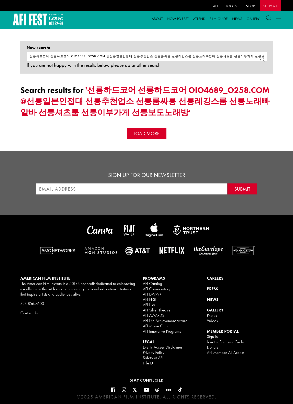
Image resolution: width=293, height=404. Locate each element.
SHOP (250, 6)
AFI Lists (149, 304)
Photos (212, 315)
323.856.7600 (32, 303)
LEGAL (148, 341)
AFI (215, 6)
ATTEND (199, 18)
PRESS (212, 288)
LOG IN (231, 6)
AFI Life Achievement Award (165, 320)
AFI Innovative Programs (162, 331)
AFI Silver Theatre (157, 310)
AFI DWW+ (152, 294)
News (237, 18)
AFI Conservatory (156, 288)
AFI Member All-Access (225, 352)
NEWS (213, 299)
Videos (212, 320)
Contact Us (29, 313)
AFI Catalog (152, 283)
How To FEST (178, 18)
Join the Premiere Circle (225, 341)
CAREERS (215, 278)
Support (270, 6)
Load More (147, 133)
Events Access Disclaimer (162, 347)
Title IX (148, 363)
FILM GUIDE (219, 18)
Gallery (253, 18)
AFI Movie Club (155, 326)
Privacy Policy (153, 352)
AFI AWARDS (153, 315)
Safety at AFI (153, 357)
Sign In (212, 336)
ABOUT (157, 18)
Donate (213, 347)
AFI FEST (150, 299)
